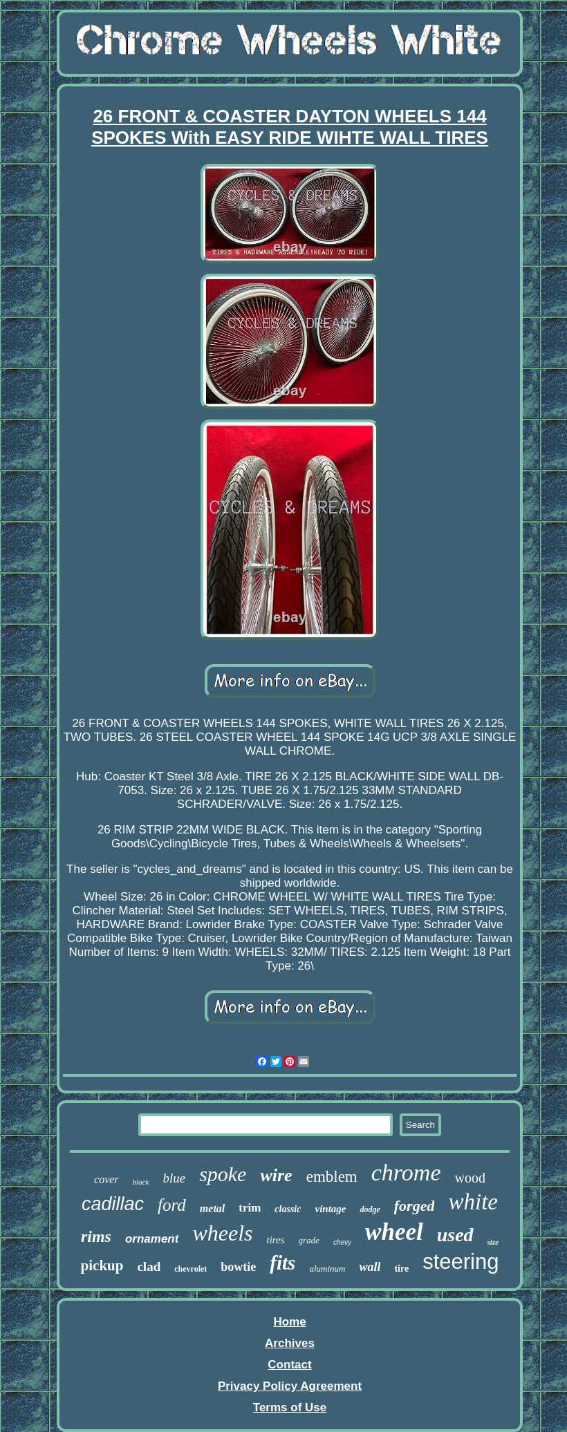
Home (289, 1321)
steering (460, 1262)
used (455, 1234)
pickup (102, 1265)
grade (309, 1240)
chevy (342, 1242)
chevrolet (190, 1269)
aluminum (327, 1268)
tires (275, 1239)
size (493, 1242)
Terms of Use (289, 1407)
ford (172, 1205)
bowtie (238, 1267)
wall (369, 1267)
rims (96, 1236)
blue (173, 1178)
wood (469, 1177)
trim (250, 1207)
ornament (151, 1238)
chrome (406, 1172)
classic (288, 1209)
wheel (394, 1231)
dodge (370, 1209)
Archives (290, 1343)
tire (401, 1268)
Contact (289, 1364)
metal (212, 1208)
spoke (222, 1173)
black (141, 1182)
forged (414, 1205)
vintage (330, 1208)
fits (282, 1263)
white (473, 1201)
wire (276, 1175)
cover (106, 1179)
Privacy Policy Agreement (290, 1386)
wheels (222, 1233)
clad (148, 1266)
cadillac (113, 1204)
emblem (331, 1176)
